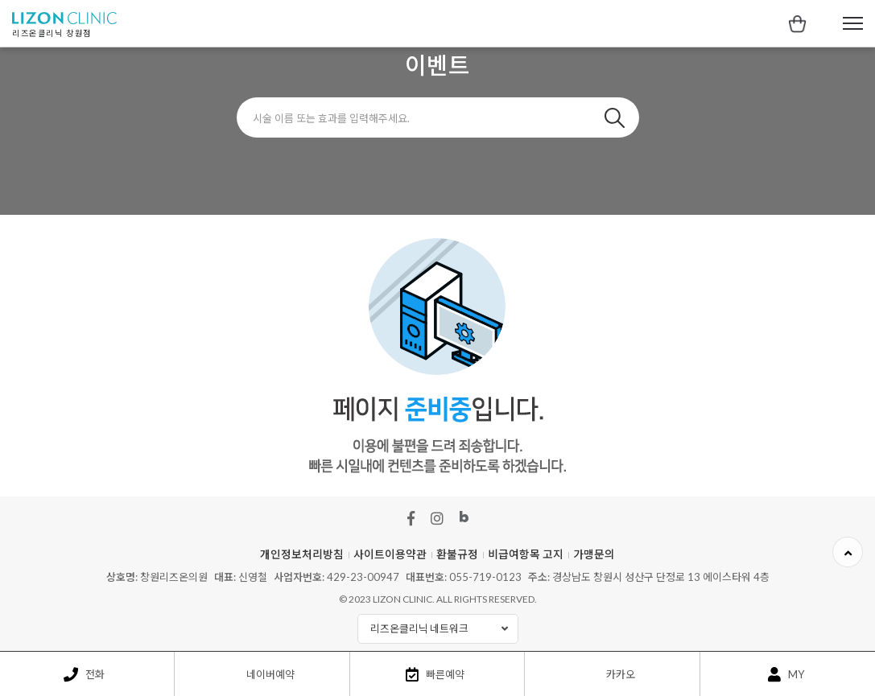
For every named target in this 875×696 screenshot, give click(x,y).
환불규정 (457, 554)
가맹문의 (594, 554)
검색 (615, 117)
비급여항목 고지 (525, 554)
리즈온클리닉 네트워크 (444, 629)
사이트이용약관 (390, 554)
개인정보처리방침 (302, 554)
